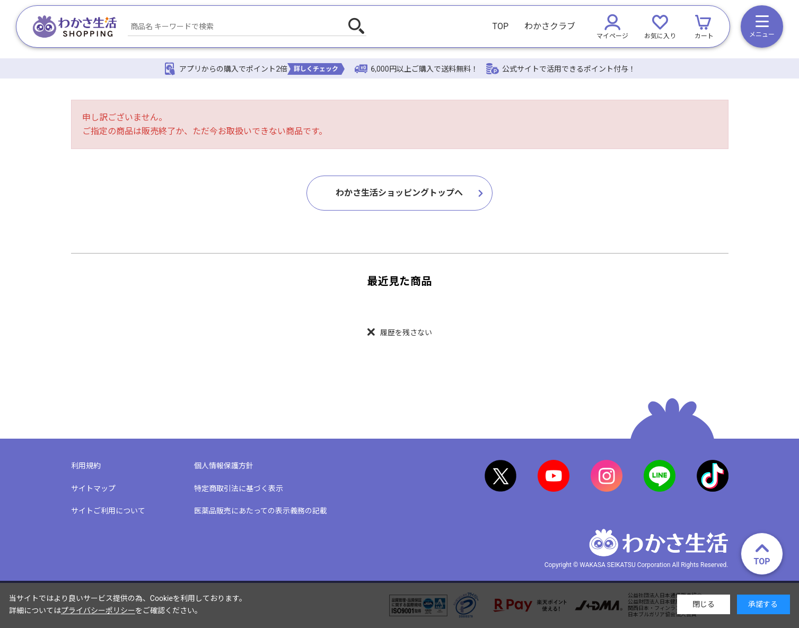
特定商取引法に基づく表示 (238, 488)
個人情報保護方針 (223, 465)
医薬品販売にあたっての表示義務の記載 (260, 511)
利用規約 (86, 465)
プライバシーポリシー (98, 610)
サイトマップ (93, 488)
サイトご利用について (108, 511)
